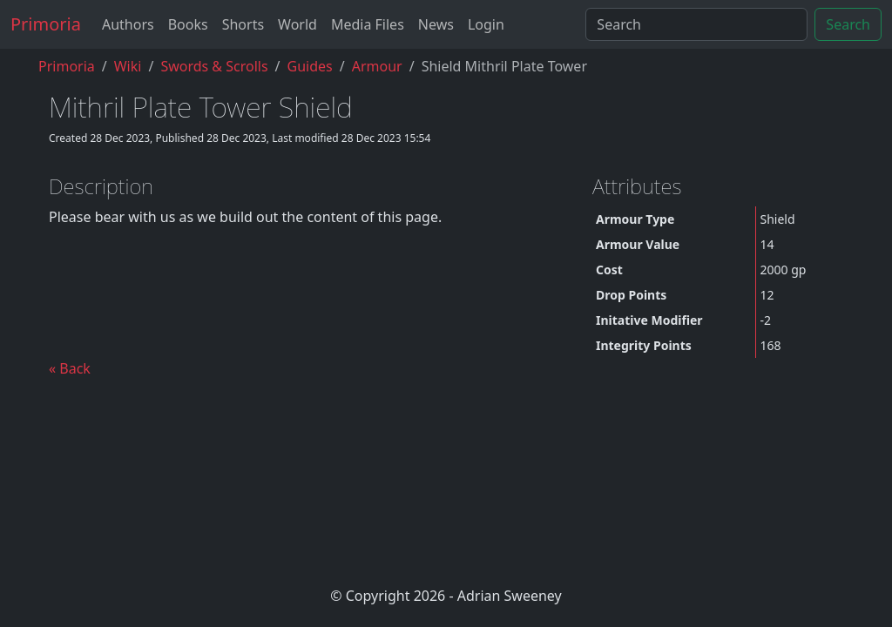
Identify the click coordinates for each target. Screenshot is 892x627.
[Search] (696, 24)
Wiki (128, 66)
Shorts (243, 24)
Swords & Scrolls (213, 66)
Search (848, 24)
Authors (128, 24)
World (297, 24)
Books (188, 24)
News (436, 24)
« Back (70, 368)
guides (310, 66)
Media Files (367, 24)
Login (486, 24)
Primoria (45, 24)
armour (377, 66)
